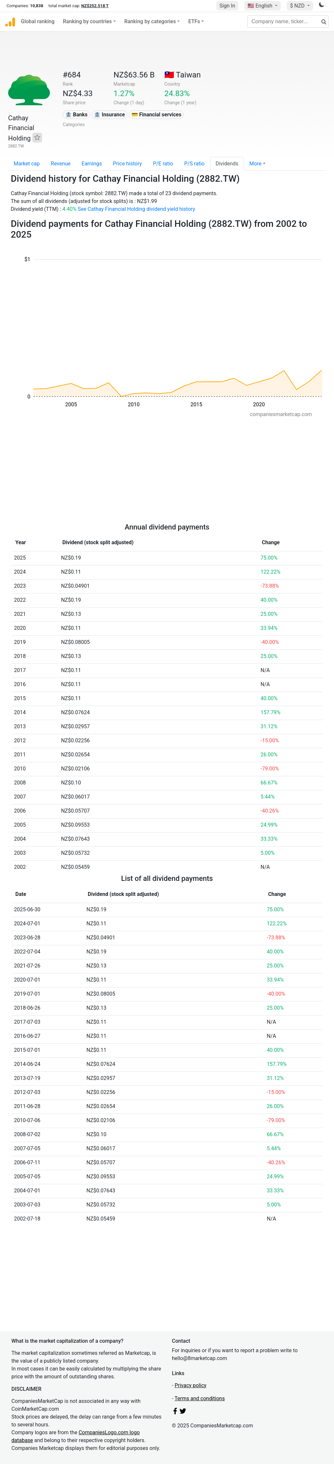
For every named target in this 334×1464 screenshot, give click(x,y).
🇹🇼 (182, 74)
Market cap (27, 163)
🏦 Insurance (109, 114)
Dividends (227, 163)
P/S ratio (194, 163)
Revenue (61, 163)
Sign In (227, 6)
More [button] (256, 163)
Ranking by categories (150, 21)
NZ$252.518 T (95, 5)
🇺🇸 (261, 6)
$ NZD (298, 6)
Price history (127, 163)
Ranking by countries (87, 21)
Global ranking (37, 21)
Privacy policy (190, 1385)
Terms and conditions (200, 1398)
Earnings (92, 163)
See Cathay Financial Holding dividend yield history (136, 209)
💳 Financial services (156, 114)
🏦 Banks (76, 114)
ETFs (194, 21)
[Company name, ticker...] (288, 21)
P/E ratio (163, 163)
